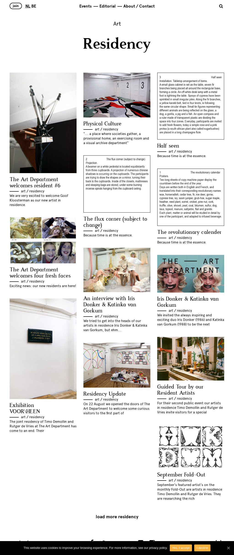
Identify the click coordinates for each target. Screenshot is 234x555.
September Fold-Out (181, 474)
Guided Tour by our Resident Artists (180, 390)
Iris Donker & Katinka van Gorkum (188, 302)
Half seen (168, 146)
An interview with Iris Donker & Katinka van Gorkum (109, 304)
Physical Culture (102, 123)
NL (27, 6)
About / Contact (139, 6)
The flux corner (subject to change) (115, 222)
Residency (36, 191)
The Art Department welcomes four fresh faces (40, 273)
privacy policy (158, 548)
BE (33, 6)
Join (16, 6)
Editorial (107, 6)
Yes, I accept (181, 548)
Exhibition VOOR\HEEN (25, 408)
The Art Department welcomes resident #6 (35, 182)
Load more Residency (117, 517)
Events (85, 6)
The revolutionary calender (189, 232)
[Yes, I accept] (228, 548)
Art (23, 191)
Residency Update (104, 394)
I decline (202, 548)
